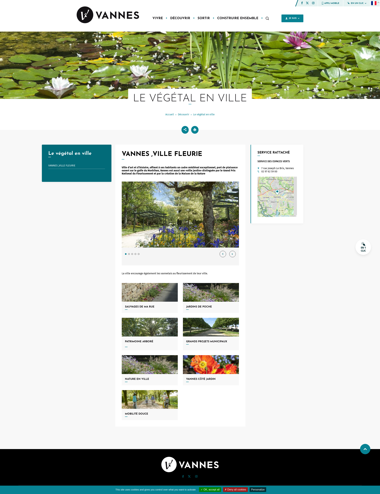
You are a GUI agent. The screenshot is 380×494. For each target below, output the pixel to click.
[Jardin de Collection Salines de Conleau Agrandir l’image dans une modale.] (180, 215)
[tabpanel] (180, 223)
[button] (302, 3)
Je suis (292, 18)
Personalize (258, 489)
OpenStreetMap (285, 216)
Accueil (169, 114)
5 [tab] (138, 254)
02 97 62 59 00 (269, 171)
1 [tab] (126, 254)
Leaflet (276, 216)
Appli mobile (330, 3)
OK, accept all (210, 489)
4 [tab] (135, 254)
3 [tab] (132, 254)
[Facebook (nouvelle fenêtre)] (302, 3)
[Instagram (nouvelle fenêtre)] (313, 3)
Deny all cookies (235, 489)
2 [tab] (129, 254)
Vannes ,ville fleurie (61, 165)
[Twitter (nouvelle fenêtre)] (307, 3)
